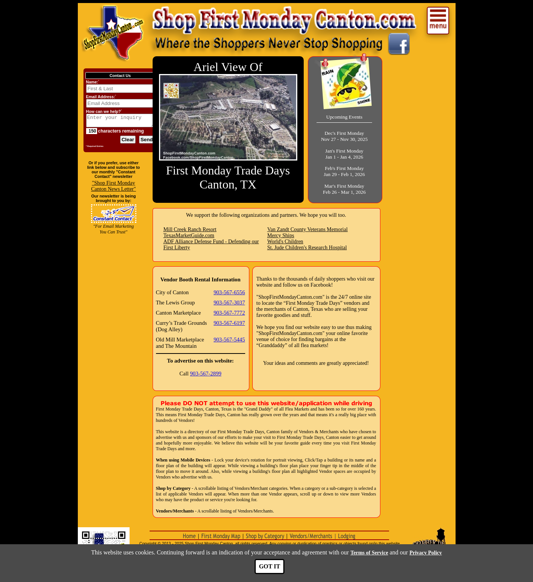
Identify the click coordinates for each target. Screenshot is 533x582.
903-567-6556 (229, 292)
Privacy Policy (425, 553)
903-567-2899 (205, 374)
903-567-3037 (229, 302)
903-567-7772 (229, 313)
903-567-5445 (229, 340)
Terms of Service (369, 553)
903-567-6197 (229, 323)
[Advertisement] (113, 404)
